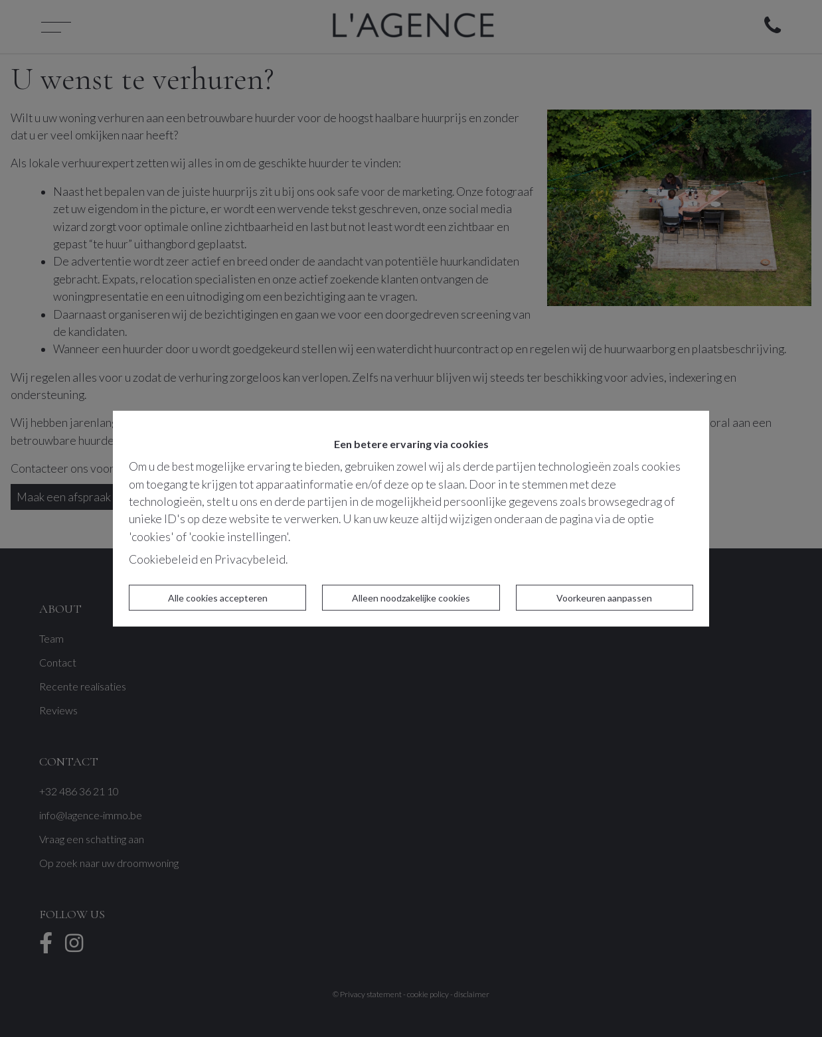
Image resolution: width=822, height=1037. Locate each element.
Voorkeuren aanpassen (604, 597)
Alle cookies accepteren (218, 597)
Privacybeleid (250, 559)
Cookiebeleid (163, 559)
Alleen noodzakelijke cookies (411, 597)
